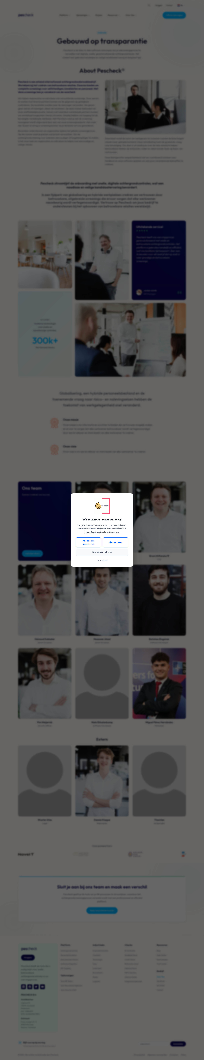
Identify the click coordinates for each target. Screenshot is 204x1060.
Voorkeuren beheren (102, 552)
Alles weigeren (116, 542)
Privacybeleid (102, 560)
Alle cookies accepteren (88, 542)
